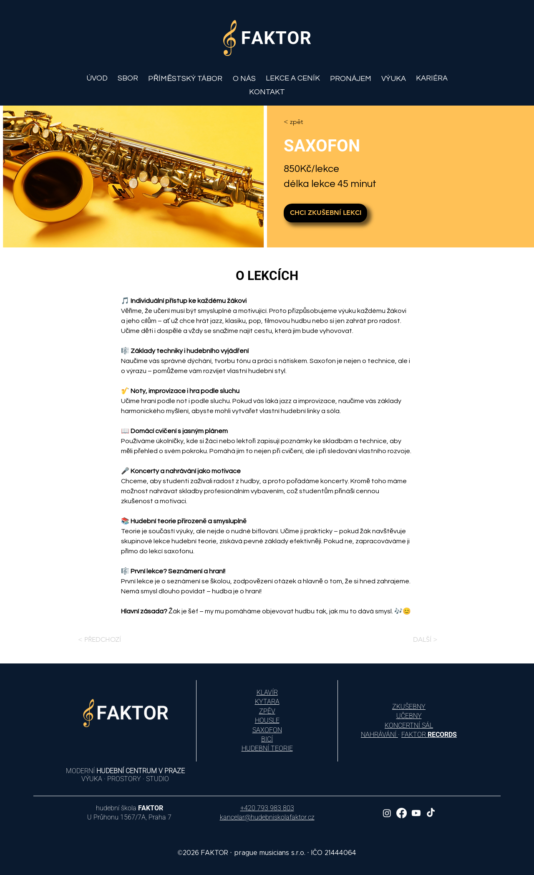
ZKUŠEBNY (409, 707)
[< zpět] (308, 121)
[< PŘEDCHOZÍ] (95, 639)
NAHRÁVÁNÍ (379, 735)
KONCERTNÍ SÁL (409, 725)
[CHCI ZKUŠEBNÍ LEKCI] (325, 213)
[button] (244, 78)
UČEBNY (409, 716)
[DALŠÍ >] (439, 639)
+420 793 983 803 (267, 808)
